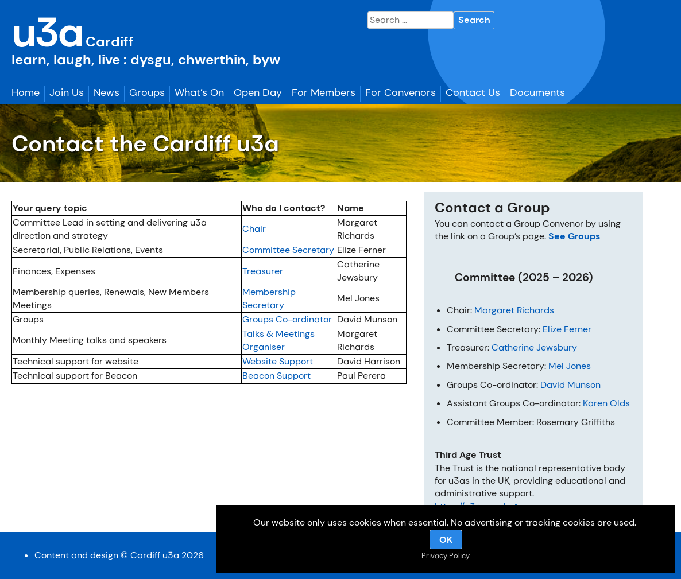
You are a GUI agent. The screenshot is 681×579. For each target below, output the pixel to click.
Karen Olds (606, 403)
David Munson (570, 385)
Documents (537, 92)
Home (25, 92)
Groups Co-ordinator (287, 319)
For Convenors (400, 92)
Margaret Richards (514, 310)
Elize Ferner (567, 329)
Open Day (258, 92)
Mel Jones (569, 366)
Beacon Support (276, 376)
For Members (323, 92)
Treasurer (262, 271)
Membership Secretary (269, 298)
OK (445, 540)
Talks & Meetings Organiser (278, 340)
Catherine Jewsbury (534, 347)
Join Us (66, 92)
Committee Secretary (288, 250)
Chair (254, 229)
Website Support (277, 361)
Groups (147, 92)
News (106, 92)
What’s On (199, 92)
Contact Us (473, 92)
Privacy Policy (445, 556)
